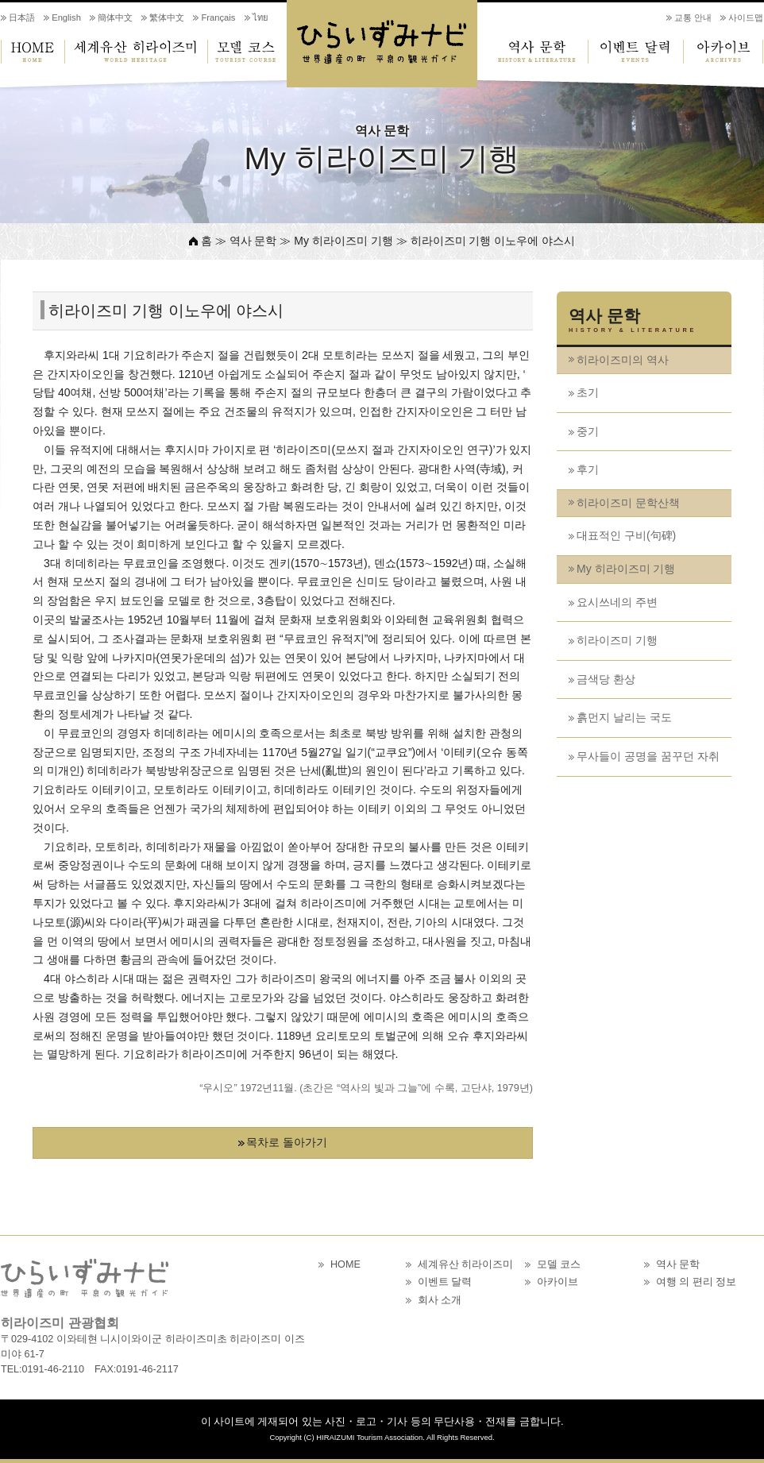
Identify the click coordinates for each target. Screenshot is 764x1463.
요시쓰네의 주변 (617, 602)
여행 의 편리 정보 (696, 1281)
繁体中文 (166, 17)
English (66, 17)
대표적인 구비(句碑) (626, 535)
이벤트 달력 (636, 52)
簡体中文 (115, 17)
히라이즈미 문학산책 (628, 502)
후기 (588, 469)
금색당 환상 (606, 679)
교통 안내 (693, 17)
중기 (588, 431)
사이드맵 (745, 17)
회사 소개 (440, 1300)
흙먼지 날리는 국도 (624, 717)
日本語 (22, 17)
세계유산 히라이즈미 (135, 52)
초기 (588, 392)
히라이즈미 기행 (617, 640)
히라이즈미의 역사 (623, 359)
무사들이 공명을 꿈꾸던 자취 (648, 756)
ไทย (260, 17)
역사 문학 (532, 52)
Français (218, 17)
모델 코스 (247, 52)
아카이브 (723, 52)
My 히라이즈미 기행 (626, 568)
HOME (32, 52)
